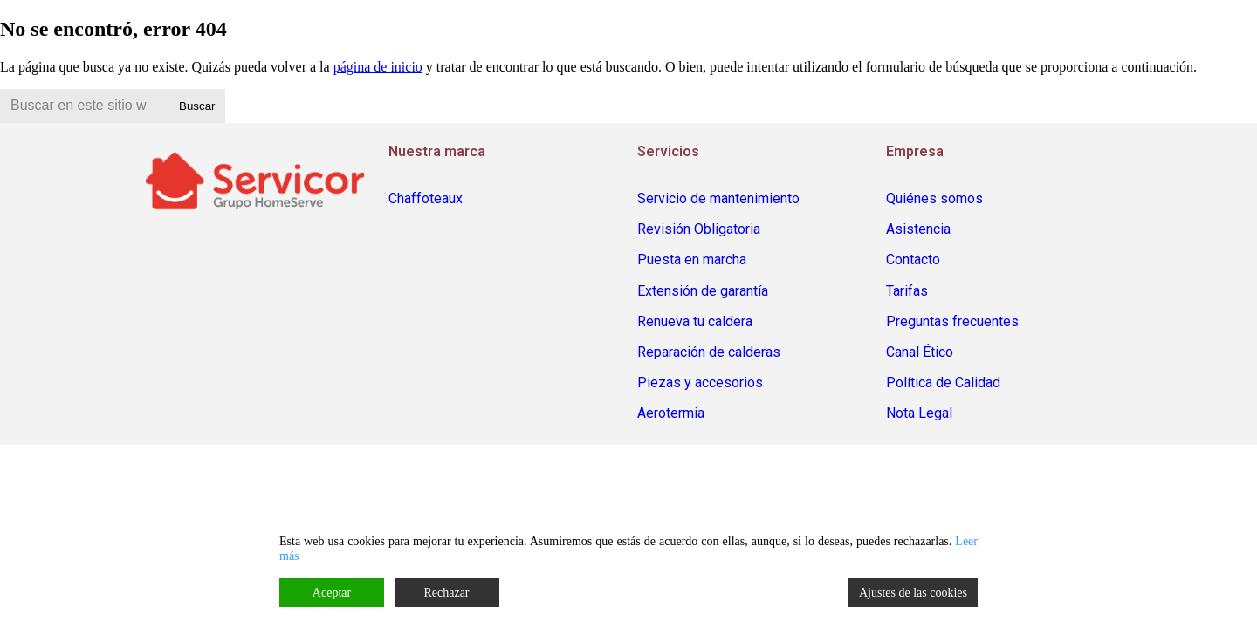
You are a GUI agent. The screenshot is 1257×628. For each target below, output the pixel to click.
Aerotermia (670, 413)
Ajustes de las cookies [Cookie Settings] (913, 592)
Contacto (913, 259)
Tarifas (907, 291)
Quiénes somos (934, 198)
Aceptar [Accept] (332, 592)
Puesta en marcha (691, 259)
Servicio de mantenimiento (718, 198)
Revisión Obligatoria (698, 229)
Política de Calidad (943, 382)
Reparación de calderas (708, 352)
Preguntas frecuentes (952, 321)
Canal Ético (919, 352)
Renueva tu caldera (694, 321)
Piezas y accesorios (700, 382)
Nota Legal (919, 413)
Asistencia (918, 229)
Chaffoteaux (425, 198)
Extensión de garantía (702, 291)
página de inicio (377, 66)
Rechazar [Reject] (446, 592)
